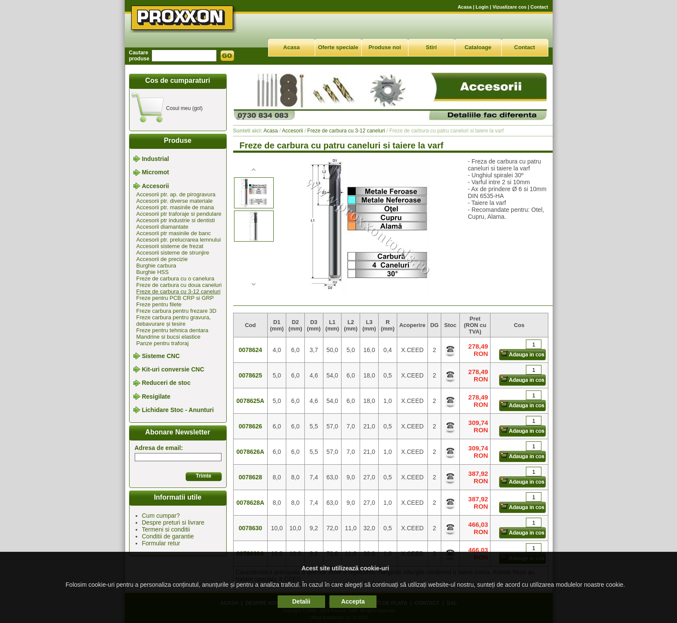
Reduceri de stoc (166, 383)
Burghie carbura (156, 265)
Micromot (155, 172)
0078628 (251, 477)
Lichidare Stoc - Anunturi (178, 409)
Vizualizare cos (510, 6)
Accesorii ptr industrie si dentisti (175, 220)
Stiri (431, 47)
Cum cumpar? (161, 515)
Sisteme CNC (161, 355)
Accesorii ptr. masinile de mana (175, 207)
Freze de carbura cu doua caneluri (179, 285)
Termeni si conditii (166, 529)
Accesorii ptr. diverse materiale (174, 201)
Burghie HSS (152, 272)
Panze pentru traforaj (162, 343)
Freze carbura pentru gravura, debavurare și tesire (173, 320)
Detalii (301, 601)
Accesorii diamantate (162, 226)
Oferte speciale (338, 47)
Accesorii (155, 185)
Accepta (352, 601)
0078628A (251, 502)
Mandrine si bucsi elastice (168, 337)
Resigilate (156, 396)
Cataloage (478, 47)
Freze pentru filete (159, 304)
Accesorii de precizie (162, 259)
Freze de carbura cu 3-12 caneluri (178, 291)
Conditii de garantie (168, 536)
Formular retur (161, 543)
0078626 (251, 426)
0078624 (251, 349)
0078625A (251, 400)
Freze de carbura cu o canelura (175, 278)
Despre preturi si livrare (173, 522)
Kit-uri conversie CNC (173, 369)
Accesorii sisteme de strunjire (172, 252)
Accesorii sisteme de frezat (169, 246)
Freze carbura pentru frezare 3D (176, 311)
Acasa (464, 6)
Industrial (155, 158)
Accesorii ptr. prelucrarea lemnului (178, 239)
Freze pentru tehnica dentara (172, 330)
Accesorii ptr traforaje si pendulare (178, 214)
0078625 (251, 375)
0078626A (251, 451)
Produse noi (384, 47)
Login (482, 6)
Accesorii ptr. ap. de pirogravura (176, 194)
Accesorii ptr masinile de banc (173, 233)
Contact (539, 6)
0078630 (251, 528)
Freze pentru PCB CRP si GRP (175, 298)
